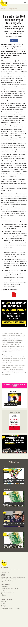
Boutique (3, 601)
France (3, 590)
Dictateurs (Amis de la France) (9, 588)
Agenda (3, 603)
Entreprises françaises (7, 592)
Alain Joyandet (10, 36)
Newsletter (4, 607)
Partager (14, 40)
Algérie (3, 594)
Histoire (3, 595)
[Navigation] (25, 1)
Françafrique (12, 8)
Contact (3, 605)
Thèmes (3, 8)
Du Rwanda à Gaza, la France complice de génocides (14, 385)
